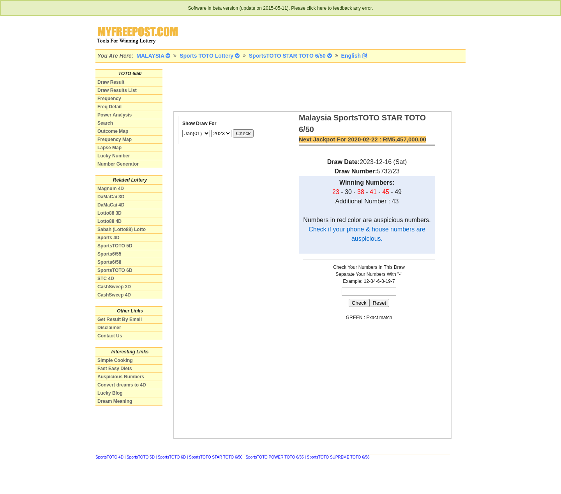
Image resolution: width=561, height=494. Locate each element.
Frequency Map (114, 139)
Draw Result (110, 82)
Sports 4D (108, 237)
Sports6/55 (109, 254)
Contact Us (109, 336)
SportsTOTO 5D (114, 246)
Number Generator (118, 164)
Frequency (109, 98)
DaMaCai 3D (110, 196)
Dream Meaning (114, 401)
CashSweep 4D (114, 295)
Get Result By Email (119, 319)
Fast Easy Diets (114, 368)
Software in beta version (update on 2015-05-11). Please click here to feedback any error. (280, 8)
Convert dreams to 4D (121, 385)
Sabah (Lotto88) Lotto (121, 229)
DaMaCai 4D (110, 205)
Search (105, 123)
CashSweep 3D (114, 286)
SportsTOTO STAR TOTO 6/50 (215, 457)
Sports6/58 (109, 262)
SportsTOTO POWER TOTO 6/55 (275, 457)
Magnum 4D (110, 188)
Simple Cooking (115, 360)
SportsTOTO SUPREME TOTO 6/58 (338, 457)
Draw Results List (117, 90)
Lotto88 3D (109, 213)
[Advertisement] (315, 86)
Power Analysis (114, 115)
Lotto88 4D (109, 221)
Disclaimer (109, 327)
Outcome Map (112, 131)
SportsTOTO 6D (114, 270)
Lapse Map (109, 147)
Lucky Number (113, 156)
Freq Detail (109, 106)
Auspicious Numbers (120, 376)
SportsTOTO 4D (109, 457)
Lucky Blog (110, 393)
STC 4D (105, 278)
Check (243, 133)
